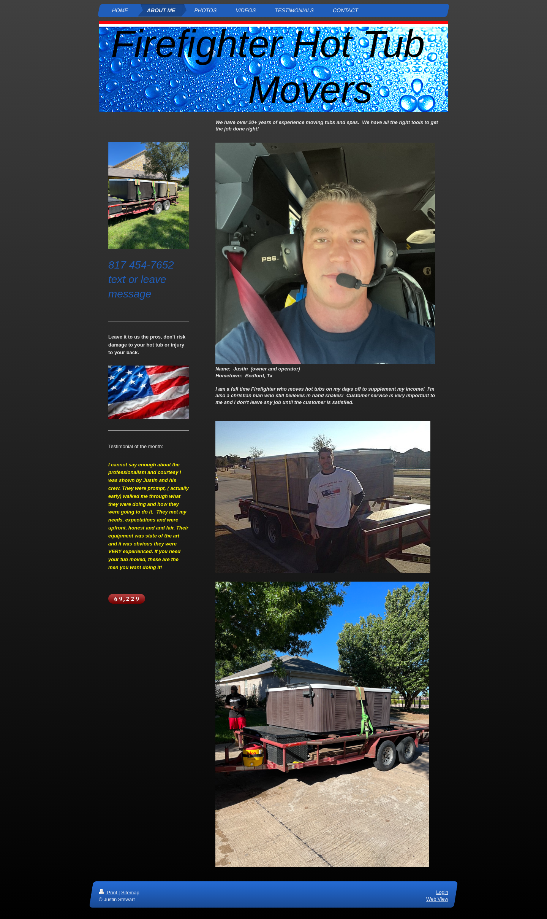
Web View (437, 899)
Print (109, 892)
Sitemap (130, 892)
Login (442, 892)
